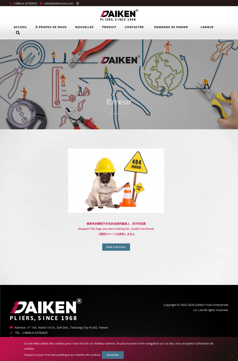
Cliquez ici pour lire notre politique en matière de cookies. (62, 355)
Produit (109, 27)
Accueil (20, 27)
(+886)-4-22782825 (25, 3)
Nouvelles (84, 27)
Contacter (134, 27)
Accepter (113, 355)
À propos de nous (51, 27)
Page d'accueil (116, 247)
